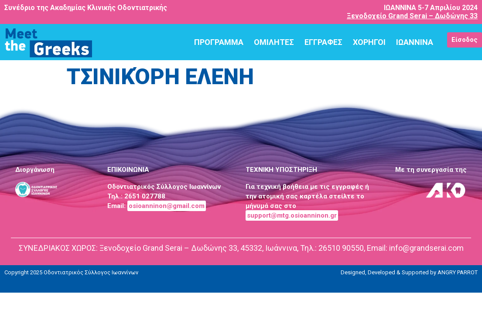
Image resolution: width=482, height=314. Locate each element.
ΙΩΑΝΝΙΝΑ (414, 42)
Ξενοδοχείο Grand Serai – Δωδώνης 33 (412, 16)
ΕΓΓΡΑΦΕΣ (323, 42)
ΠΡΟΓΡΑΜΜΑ (218, 42)
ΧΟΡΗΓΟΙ (369, 42)
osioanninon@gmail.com (167, 206)
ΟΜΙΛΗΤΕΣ (274, 42)
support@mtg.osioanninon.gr (292, 215)
